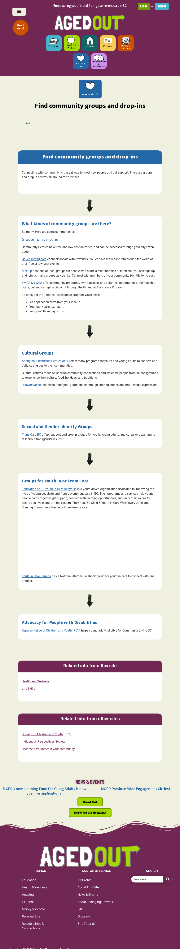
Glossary (84, 916)
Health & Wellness (71, 47)
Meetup (27, 271)
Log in (143, 6)
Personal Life (80, 65)
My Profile (84, 880)
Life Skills (28, 688)
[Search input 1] (147, 879)
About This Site (88, 887)
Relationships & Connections (33, 925)
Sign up (161, 6)
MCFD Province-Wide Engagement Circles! (135, 788)
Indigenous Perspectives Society (43, 741)
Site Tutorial (86, 923)
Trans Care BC (31, 434)
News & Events (88, 894)
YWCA (38, 283)
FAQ (80, 909)
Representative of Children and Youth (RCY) (51, 630)
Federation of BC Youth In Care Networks (49, 489)
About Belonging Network (95, 902)
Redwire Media (32, 385)
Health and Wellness (35, 681)
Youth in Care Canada (36, 576)
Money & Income (125, 47)
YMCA (26, 283)
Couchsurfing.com (34, 259)
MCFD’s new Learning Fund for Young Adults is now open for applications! (44, 791)
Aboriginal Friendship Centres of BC (46, 361)
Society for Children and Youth (42, 734)
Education (53, 46)
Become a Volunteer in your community (48, 749)
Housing (90, 46)
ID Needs (107, 46)
